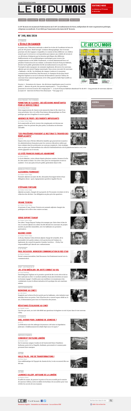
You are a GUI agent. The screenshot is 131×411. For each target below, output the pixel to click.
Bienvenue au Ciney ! (27, 290)
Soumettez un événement (39, 404)
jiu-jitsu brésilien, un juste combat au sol (38, 270)
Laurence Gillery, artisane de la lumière (37, 375)
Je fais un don (96, 11)
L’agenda (42, 20)
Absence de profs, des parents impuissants (38, 118)
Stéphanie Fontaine (27, 187)
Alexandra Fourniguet (28, 172)
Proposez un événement (98, 106)
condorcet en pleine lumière (31, 338)
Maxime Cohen (24, 233)
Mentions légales (24, 404)
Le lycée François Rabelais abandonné (36, 153)
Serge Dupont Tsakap (28, 217)
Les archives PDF (32, 20)
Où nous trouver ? (63, 20)
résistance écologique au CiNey (33, 305)
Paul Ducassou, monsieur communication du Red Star (43, 251)
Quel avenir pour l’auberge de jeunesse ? (37, 320)
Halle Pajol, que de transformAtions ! (36, 356)
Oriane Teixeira (25, 202)
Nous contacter (75, 20)
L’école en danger (29, 44)
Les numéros (22, 20)
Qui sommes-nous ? (52, 20)
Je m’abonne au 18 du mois (100, 9)
